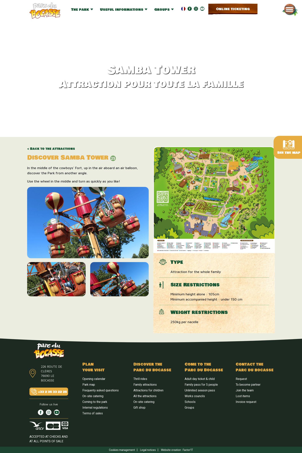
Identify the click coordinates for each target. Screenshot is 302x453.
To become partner (248, 384)
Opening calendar (93, 379)
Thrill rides (140, 379)
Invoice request (246, 402)
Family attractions (145, 384)
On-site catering (92, 396)
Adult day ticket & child (200, 379)
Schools (190, 402)
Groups (164, 9)
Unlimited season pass (200, 390)
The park (82, 9)
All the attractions (145, 396)
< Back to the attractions (51, 149)
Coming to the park (94, 402)
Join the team (245, 390)
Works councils (195, 396)
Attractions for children (148, 390)
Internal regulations (95, 407)
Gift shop (139, 407)
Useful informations (124, 9)
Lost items (243, 396)
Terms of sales (92, 413)
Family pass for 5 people (201, 384)
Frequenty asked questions (100, 390)
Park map (88, 384)
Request (241, 379)
